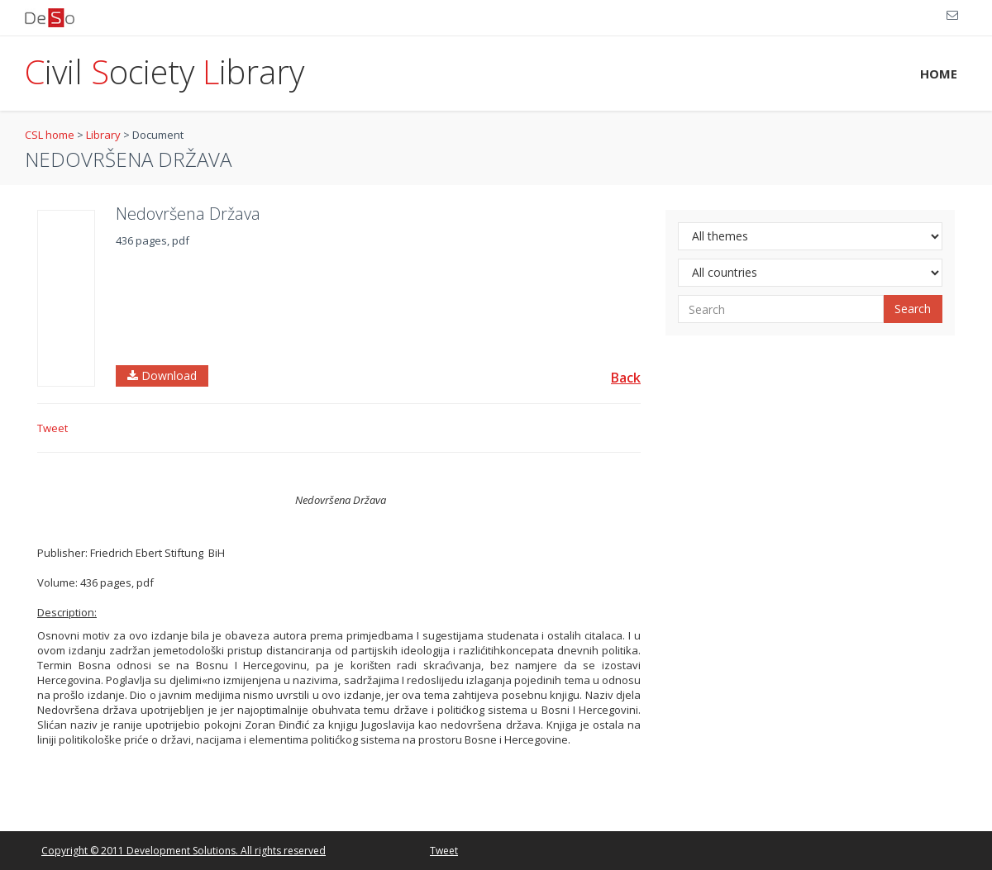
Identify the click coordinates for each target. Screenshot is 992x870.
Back (626, 377)
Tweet (52, 428)
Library (103, 134)
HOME (938, 73)
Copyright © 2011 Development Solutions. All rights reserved (183, 851)
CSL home (49, 134)
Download (162, 375)
